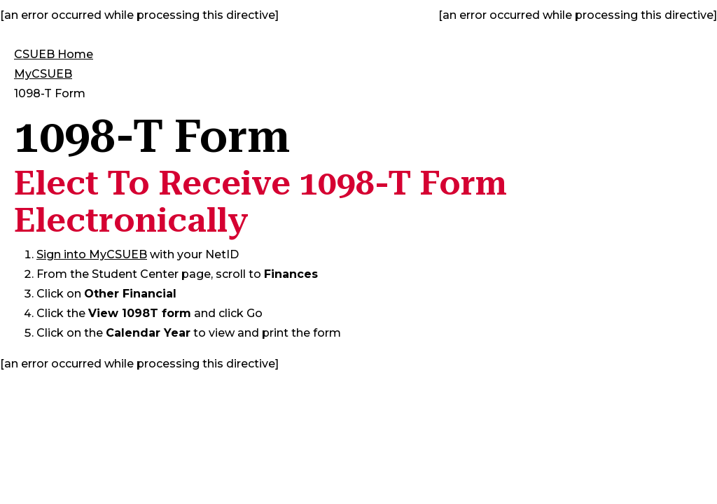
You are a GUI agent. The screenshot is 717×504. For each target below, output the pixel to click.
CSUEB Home (53, 54)
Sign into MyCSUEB (91, 254)
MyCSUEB (43, 73)
